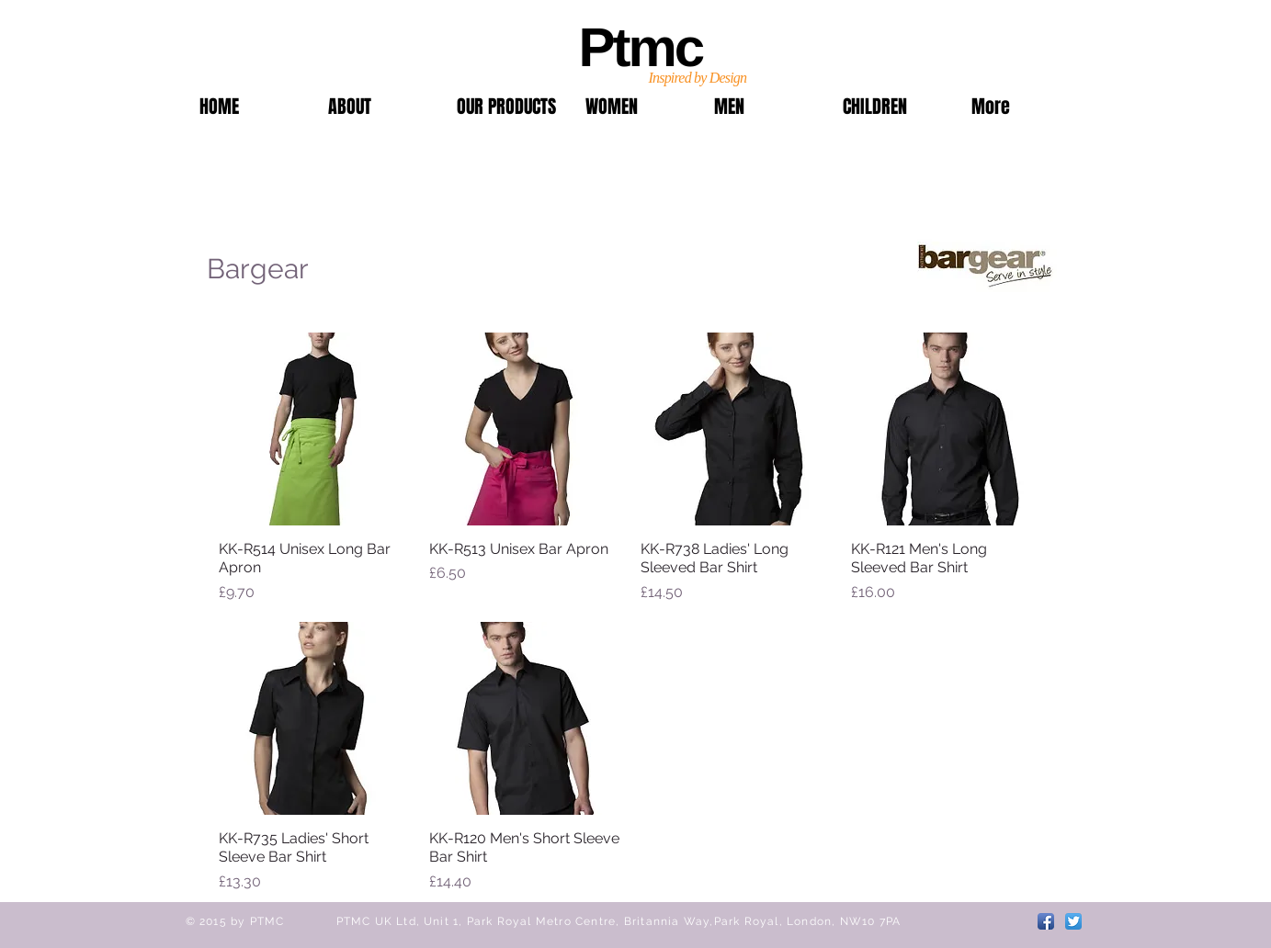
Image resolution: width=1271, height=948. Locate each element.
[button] (507, 107)
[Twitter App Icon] (1073, 921)
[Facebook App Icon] (1046, 921)
